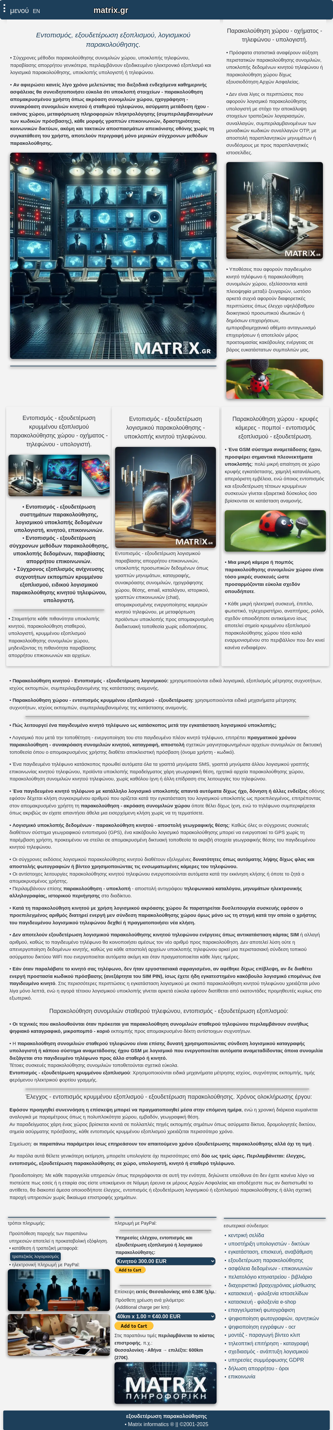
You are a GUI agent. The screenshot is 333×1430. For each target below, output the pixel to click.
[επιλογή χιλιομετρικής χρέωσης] (165, 1316)
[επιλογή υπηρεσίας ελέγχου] (165, 1261)
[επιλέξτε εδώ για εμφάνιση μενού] (16, 9)
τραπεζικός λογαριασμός (35, 1256)
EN (36, 11)
